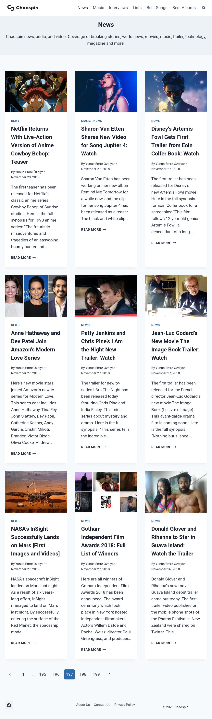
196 (56, 674)
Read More (23, 258)
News (83, 7)
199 (96, 674)
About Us (83, 705)
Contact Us (102, 705)
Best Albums (184, 7)
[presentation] (36, 91)
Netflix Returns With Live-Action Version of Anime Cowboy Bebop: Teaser (32, 145)
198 (82, 674)
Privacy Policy (124, 705)
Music (98, 7)
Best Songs (157, 7)
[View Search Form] (203, 7)
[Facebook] (9, 705)
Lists (137, 7)
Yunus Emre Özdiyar (30, 172)
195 (42, 674)
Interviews (118, 7)
